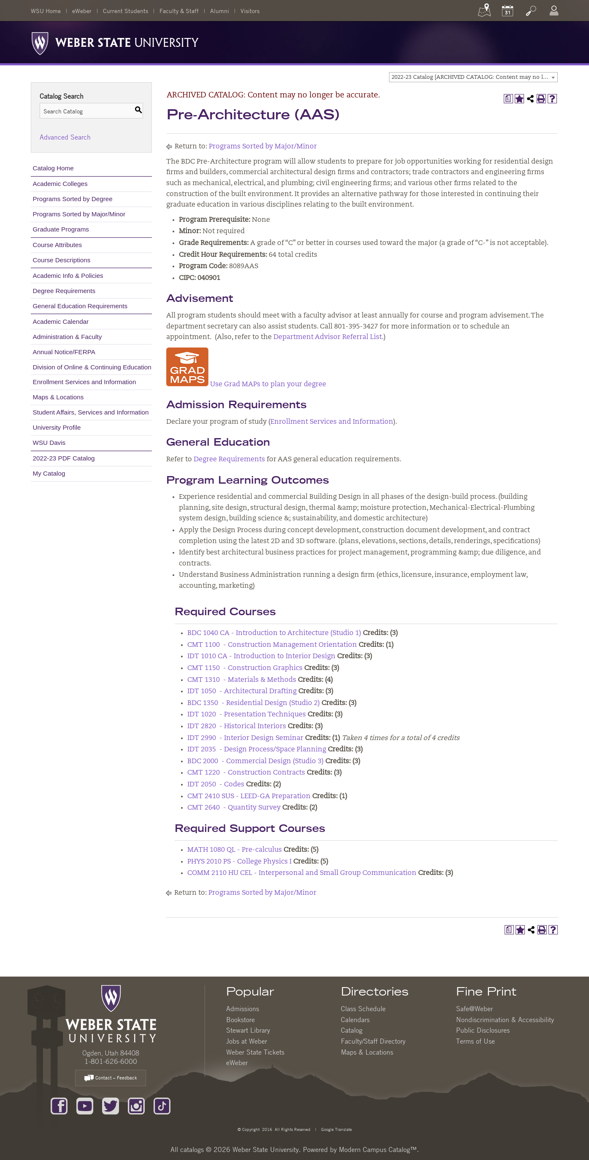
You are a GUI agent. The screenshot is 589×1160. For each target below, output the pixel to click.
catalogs (192, 1149)
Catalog (351, 1030)
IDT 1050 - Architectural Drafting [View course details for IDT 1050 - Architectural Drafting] (242, 691)
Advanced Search (65, 137)
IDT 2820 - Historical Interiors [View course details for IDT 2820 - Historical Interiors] (236, 726)
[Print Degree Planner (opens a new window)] (508, 98)
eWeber (82, 10)
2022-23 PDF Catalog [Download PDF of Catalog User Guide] (64, 458)
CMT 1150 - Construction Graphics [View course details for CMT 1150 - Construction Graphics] (245, 668)
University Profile (57, 427)
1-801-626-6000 (110, 1061)
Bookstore (240, 1019)
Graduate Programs (61, 229)
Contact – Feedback (110, 1078)
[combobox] (473, 77)
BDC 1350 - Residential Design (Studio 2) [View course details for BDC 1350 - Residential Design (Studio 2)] (253, 703)
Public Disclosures (483, 1030)
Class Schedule (363, 1008)
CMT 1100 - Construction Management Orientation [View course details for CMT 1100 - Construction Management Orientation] (272, 645)
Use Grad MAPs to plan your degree (246, 384)
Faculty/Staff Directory (373, 1041)
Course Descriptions (62, 260)
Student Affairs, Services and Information (91, 412)
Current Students (125, 10)
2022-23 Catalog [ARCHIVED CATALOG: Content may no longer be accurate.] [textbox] (474, 77)
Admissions (242, 1008)
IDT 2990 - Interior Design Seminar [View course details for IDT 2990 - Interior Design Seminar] (245, 738)
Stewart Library (248, 1030)
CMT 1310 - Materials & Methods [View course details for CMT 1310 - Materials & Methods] (241, 680)
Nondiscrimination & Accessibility (505, 1019)
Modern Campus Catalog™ (378, 1149)
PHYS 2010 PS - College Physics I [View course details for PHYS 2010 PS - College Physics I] (239, 862)
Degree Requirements (64, 290)
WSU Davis (49, 442)
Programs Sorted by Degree (73, 198)
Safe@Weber (474, 1008)
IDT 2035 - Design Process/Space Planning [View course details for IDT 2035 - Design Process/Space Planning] (256, 749)
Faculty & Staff (179, 10)
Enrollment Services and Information (84, 381)
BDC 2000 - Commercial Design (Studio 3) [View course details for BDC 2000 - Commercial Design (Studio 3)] (255, 761)
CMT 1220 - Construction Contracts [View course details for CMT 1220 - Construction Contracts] (246, 773)
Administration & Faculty (67, 336)
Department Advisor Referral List (327, 337)
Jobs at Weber (246, 1041)
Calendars (355, 1019)
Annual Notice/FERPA (64, 351)
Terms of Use (475, 1041)
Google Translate (336, 1129)
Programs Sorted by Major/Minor (79, 214)
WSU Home (46, 10)
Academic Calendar (61, 321)
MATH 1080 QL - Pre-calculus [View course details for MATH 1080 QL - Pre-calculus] (234, 850)
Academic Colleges (60, 183)
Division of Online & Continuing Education (92, 367)
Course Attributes (57, 244)
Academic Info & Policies (68, 275)
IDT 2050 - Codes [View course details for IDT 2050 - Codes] (215, 784)
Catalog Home (53, 168)
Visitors (249, 10)
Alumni (219, 10)
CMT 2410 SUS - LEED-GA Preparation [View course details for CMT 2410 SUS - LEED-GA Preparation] (249, 796)
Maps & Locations (58, 397)
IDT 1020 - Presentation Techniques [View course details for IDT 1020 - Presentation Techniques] (246, 714)
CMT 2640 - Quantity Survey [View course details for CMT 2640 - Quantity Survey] (234, 808)
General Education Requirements (80, 306)
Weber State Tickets (255, 1052)
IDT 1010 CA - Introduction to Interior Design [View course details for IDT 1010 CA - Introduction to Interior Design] (261, 656)
